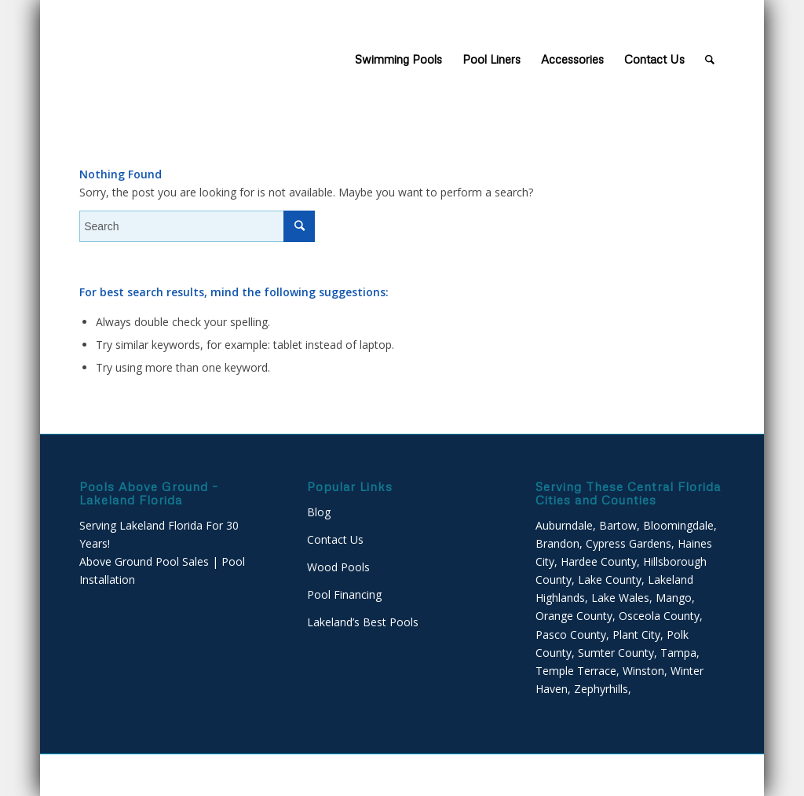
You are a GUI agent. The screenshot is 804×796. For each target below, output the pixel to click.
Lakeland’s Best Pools (362, 621)
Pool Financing (344, 594)
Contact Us (335, 539)
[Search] (710, 59)
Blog (319, 511)
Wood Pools (338, 566)
